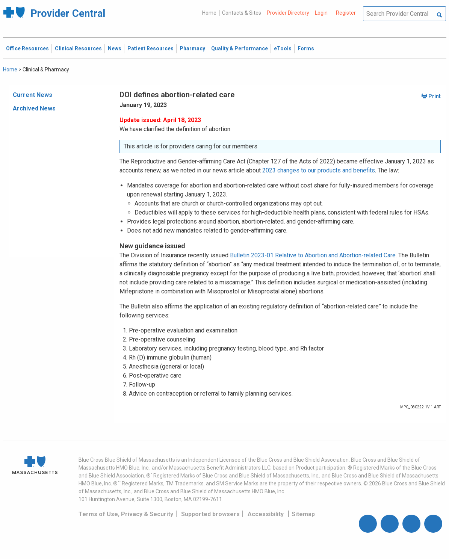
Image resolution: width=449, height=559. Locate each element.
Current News (32, 94)
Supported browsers (210, 514)
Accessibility (266, 514)
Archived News (34, 108)
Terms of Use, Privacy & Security (126, 514)
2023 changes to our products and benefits (318, 170)
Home (209, 13)
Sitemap (303, 514)
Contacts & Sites (241, 13)
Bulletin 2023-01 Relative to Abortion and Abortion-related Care (313, 255)
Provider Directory (288, 13)
